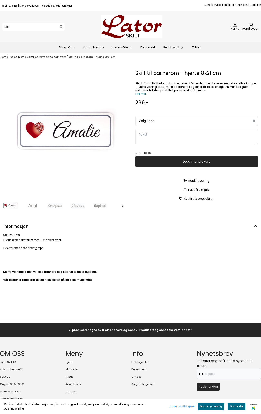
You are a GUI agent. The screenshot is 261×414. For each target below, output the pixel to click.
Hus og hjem (17, 57)
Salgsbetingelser (142, 384)
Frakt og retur (140, 362)
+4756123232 (12, 391)
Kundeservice (212, 5)
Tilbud (196, 47)
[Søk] (33, 27)
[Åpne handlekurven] (251, 26)
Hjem (3, 57)
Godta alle (236, 406)
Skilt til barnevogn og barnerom (47, 57)
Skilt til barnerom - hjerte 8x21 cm (92, 57)
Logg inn (256, 5)
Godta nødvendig (211, 406)
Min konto (243, 5)
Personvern (139, 369)
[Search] (61, 26)
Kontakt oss (229, 5)
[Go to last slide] (6, 206)
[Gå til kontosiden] (235, 26)
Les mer (140, 94)
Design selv (148, 47)
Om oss (136, 376)
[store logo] (131, 26)
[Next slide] (122, 206)
